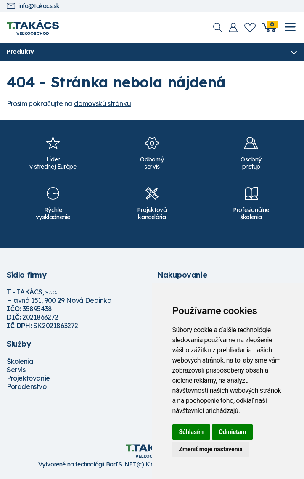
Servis (16, 369)
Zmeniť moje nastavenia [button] (211, 449)
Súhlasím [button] (191, 432)
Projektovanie (28, 378)
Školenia (20, 361)
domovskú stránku (102, 103)
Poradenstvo (27, 386)
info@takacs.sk (33, 6)
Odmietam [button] (232, 432)
